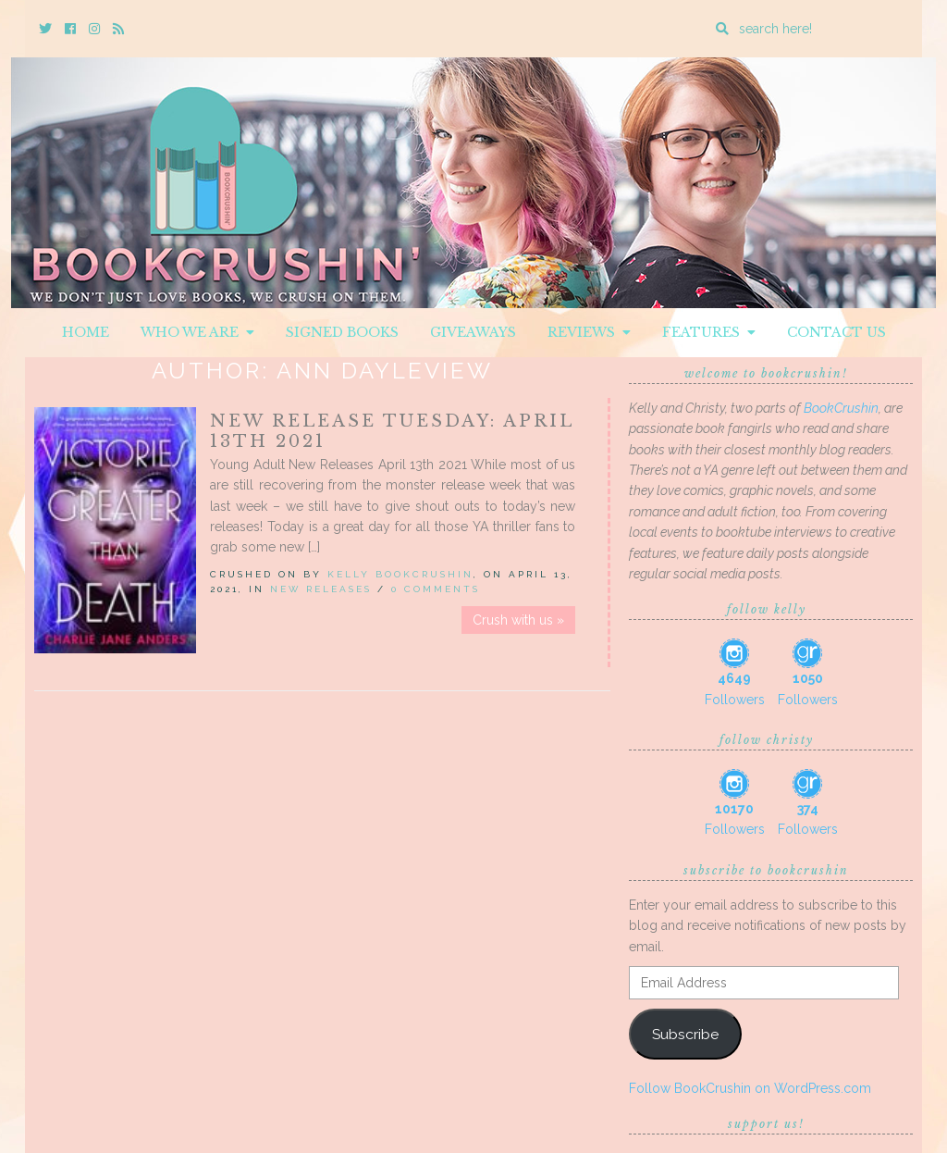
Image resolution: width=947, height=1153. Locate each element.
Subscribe (685, 1034)
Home (85, 332)
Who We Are (197, 332)
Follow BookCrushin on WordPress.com (750, 1088)
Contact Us (836, 332)
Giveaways (473, 332)
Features (709, 332)
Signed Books (342, 332)
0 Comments (435, 589)
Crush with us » (518, 620)
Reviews (589, 332)
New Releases (321, 589)
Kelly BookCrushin (400, 574)
